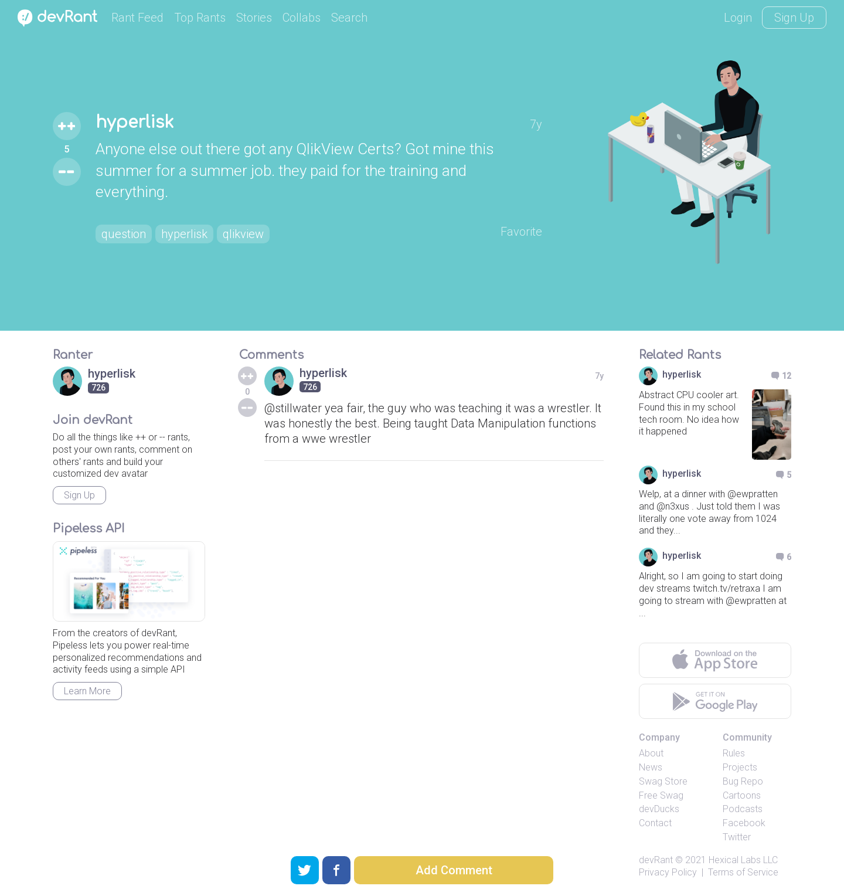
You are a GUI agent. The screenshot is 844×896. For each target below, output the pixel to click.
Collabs (302, 18)
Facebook (744, 823)
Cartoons (742, 795)
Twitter (737, 837)
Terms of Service (743, 872)
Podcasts (743, 808)
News (650, 767)
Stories (254, 18)
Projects (740, 767)
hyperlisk (134, 122)
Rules (734, 753)
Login (738, 18)
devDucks (659, 808)
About (651, 753)
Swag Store (663, 781)
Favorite (521, 232)
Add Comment (454, 870)
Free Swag (661, 795)
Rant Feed (137, 18)
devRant (656, 860)
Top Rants (200, 18)
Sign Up (794, 18)
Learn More (87, 691)
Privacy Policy (668, 872)
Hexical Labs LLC (743, 860)
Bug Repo (743, 781)
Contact (655, 823)
